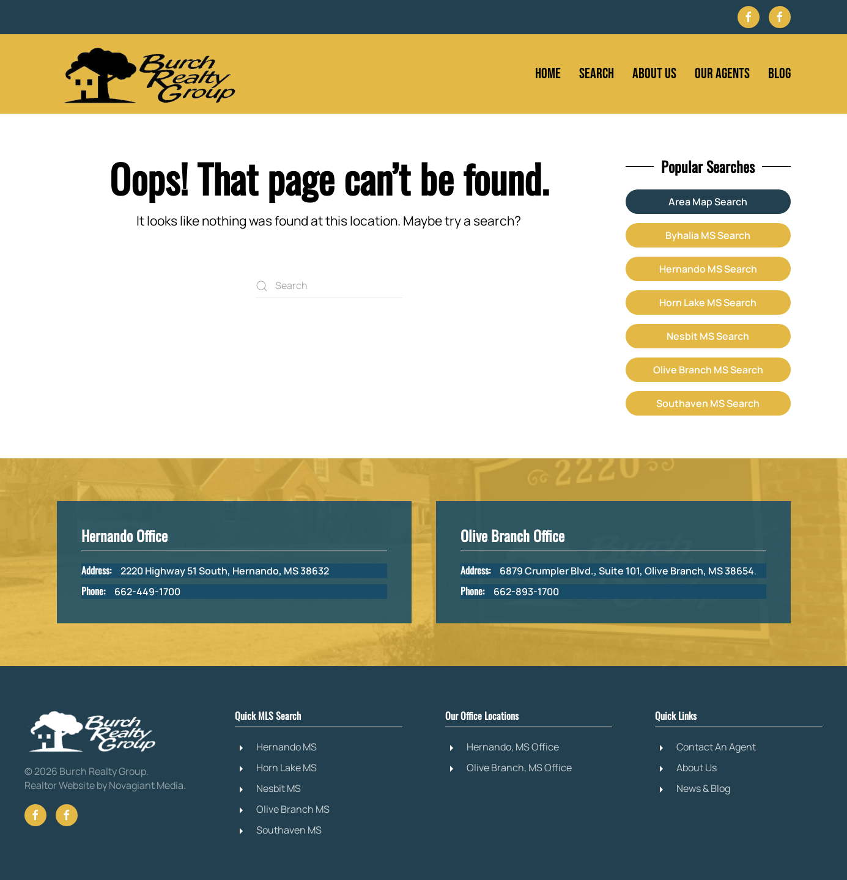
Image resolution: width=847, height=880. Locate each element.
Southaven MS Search (708, 403)
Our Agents (722, 73)
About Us (654, 73)
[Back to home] (148, 74)
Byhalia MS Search (707, 235)
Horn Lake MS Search (707, 302)
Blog (779, 73)
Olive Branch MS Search (708, 369)
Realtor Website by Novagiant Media (103, 785)
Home (548, 73)
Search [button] (596, 73)
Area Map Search (707, 201)
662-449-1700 (147, 591)
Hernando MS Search (708, 269)
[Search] (329, 286)
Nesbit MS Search (708, 336)
